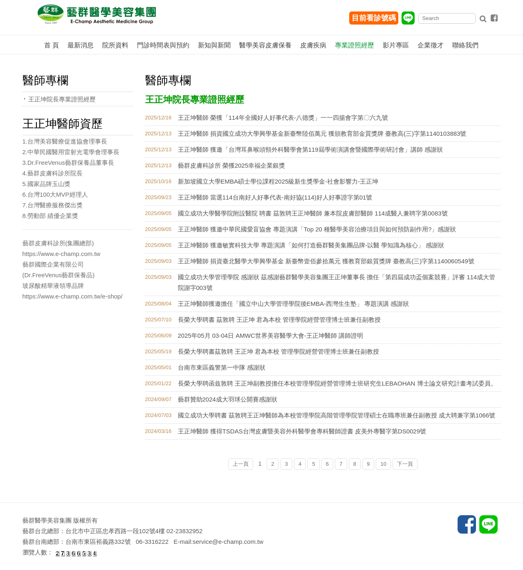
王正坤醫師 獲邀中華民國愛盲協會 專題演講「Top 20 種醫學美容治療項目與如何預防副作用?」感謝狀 (317, 229)
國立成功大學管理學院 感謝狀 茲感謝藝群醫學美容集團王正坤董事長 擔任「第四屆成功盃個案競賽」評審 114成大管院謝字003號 (337, 282)
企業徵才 (431, 45)
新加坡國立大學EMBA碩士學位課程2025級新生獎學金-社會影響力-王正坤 (278, 181)
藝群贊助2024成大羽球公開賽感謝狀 (227, 399)
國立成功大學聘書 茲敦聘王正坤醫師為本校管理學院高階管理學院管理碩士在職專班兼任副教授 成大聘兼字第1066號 (337, 415)
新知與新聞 (214, 45)
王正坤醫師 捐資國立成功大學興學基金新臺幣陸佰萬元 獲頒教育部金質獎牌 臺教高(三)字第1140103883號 (322, 133)
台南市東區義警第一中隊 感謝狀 (221, 367)
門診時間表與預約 (163, 45)
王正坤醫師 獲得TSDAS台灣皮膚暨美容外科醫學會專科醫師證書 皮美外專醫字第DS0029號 (302, 431)
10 (383, 464)
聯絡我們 (465, 45)
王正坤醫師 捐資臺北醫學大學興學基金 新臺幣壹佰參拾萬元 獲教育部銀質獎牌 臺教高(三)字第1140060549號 (326, 261)
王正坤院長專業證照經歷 (62, 99)
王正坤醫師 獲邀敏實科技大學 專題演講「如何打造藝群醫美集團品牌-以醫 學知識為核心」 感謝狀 (311, 245)
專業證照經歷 (354, 45)
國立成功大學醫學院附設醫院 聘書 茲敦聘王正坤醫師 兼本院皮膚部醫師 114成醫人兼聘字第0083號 (313, 213)
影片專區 (396, 45)
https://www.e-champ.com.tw (61, 253)
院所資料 (115, 45)
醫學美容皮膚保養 (265, 45)
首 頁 (51, 45)
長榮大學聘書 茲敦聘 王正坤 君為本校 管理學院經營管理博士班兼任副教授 (279, 319)
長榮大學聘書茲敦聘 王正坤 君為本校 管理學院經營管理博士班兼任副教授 (278, 351)
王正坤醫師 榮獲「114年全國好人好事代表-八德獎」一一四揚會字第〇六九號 (283, 117)
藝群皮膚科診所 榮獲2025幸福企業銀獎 (231, 165)
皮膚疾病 (313, 45)
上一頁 (241, 464)
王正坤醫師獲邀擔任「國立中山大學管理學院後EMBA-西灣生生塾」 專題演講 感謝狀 (293, 303)
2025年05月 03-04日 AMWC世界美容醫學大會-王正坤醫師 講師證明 (270, 335)
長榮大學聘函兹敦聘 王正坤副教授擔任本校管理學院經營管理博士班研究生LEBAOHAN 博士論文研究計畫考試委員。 (337, 383)
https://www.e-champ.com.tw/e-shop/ (72, 296)
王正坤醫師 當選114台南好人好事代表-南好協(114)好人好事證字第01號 (275, 197)
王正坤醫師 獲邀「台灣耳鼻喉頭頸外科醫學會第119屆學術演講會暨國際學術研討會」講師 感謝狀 (310, 149)
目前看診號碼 (374, 18)
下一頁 (405, 464)
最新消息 (80, 45)
